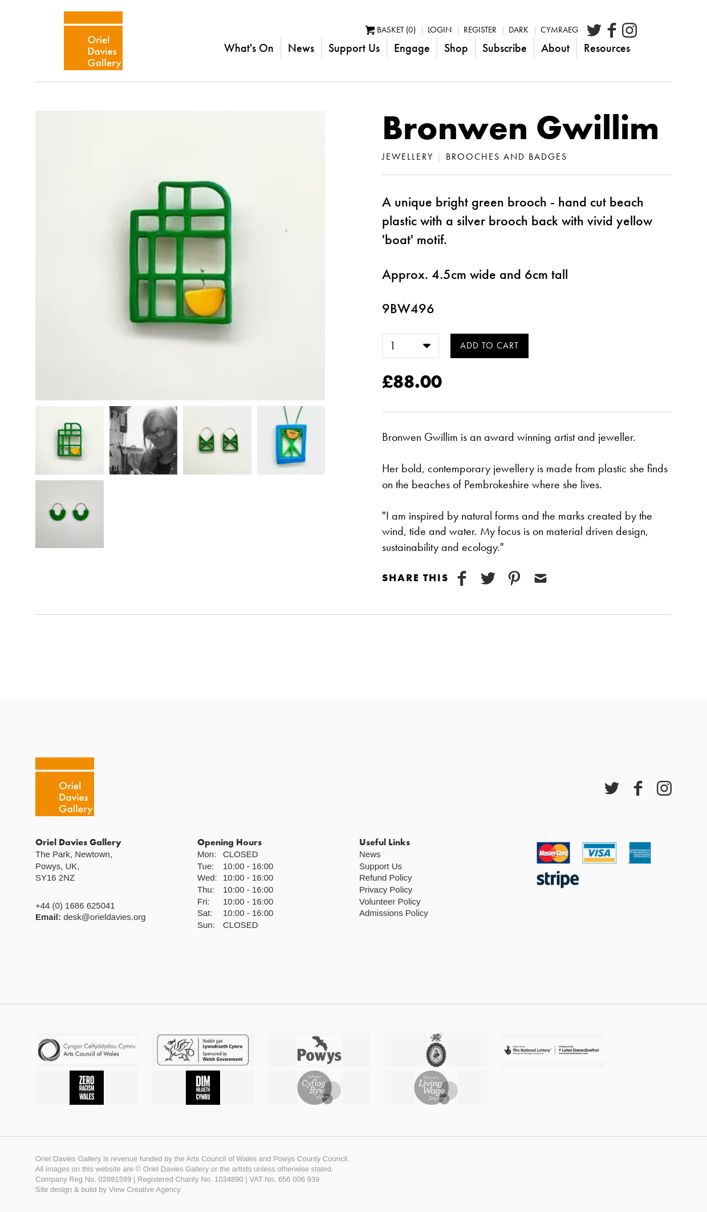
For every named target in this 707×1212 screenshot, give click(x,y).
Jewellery (407, 157)
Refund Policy (385, 877)
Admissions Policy (393, 913)
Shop (491, 47)
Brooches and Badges (506, 157)
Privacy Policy (385, 889)
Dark (553, 29)
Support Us (389, 47)
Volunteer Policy (390, 901)
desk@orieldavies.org (104, 917)
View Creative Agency (145, 1189)
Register (514, 29)
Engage (447, 47)
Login (474, 29)
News (336, 47)
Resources (642, 47)
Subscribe (539, 47)
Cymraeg (594, 29)
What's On (283, 47)
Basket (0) (425, 29)
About (590, 47)
